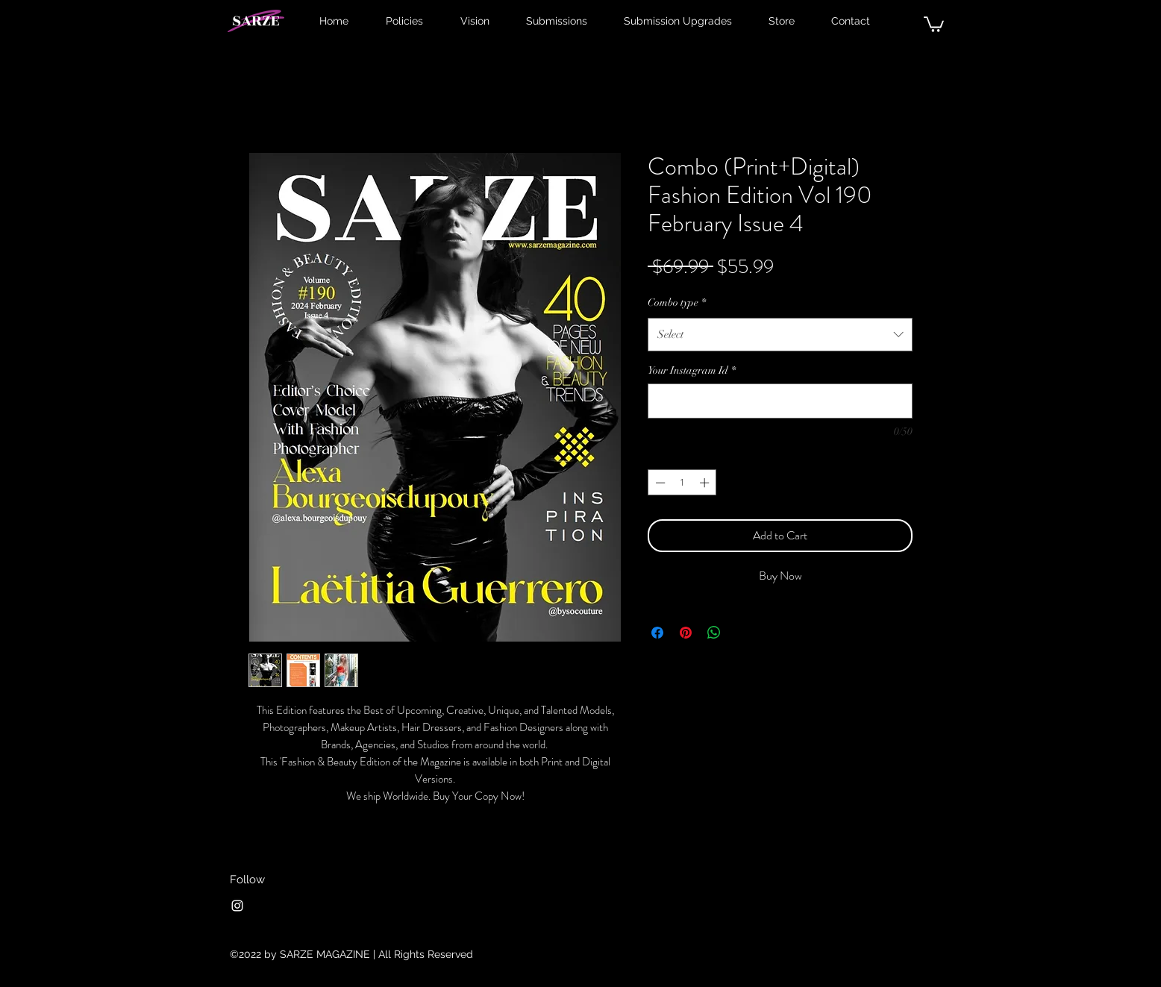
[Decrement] (659, 482)
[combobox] (780, 334)
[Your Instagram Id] (780, 401)
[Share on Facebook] (657, 633)
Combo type (677, 302)
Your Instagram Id (692, 370)
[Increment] (706, 482)
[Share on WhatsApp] (714, 633)
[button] (934, 23)
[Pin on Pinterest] (686, 633)
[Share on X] (742, 633)
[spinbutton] (682, 482)
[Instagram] (237, 905)
